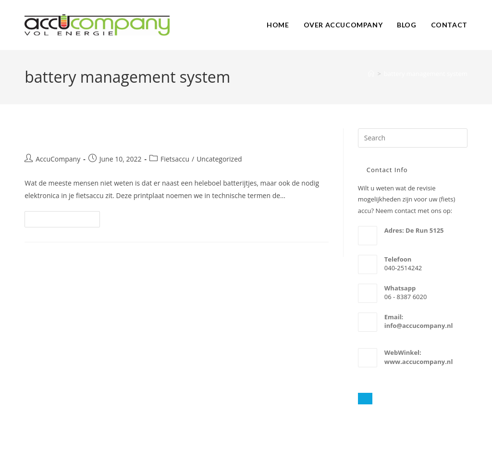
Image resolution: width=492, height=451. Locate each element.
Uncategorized (219, 158)
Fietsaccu (174, 158)
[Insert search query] (412, 138)
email (392, 334)
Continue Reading (66, 220)
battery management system (425, 73)
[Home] (371, 73)
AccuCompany (58, 158)
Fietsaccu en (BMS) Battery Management (142, 136)
